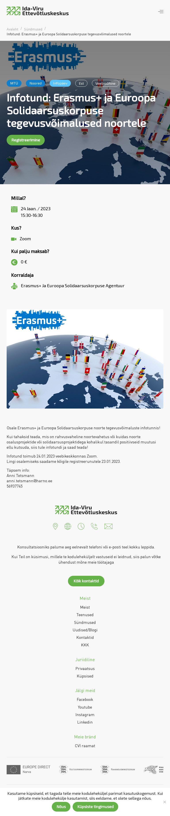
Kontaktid (85, 637)
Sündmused (85, 622)
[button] (55, 525)
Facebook (85, 699)
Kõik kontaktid (86, 580)
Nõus (61, 806)
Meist (85, 607)
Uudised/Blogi (85, 629)
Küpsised (85, 675)
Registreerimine (25, 139)
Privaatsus (85, 668)
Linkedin (85, 722)
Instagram (85, 714)
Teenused (85, 614)
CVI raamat (85, 745)
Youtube (85, 707)
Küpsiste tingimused (95, 806)
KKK (85, 644)
